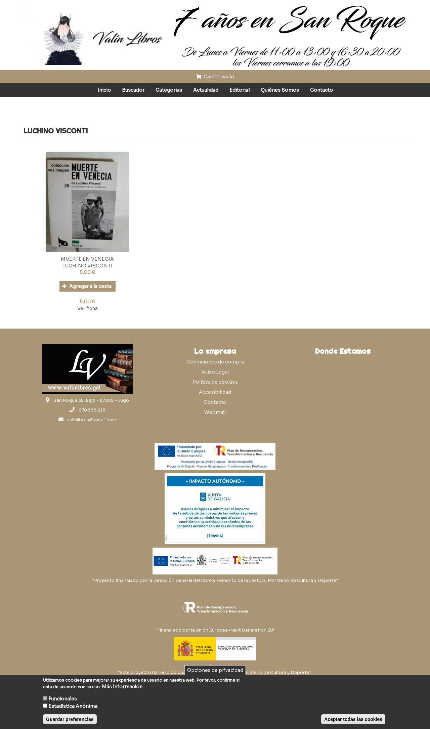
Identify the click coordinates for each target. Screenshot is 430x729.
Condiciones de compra (215, 362)
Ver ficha (87, 308)
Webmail (215, 412)
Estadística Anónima (72, 706)
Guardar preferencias (70, 719)
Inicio (104, 90)
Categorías (169, 90)
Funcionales (62, 699)
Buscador (133, 90)
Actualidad (205, 90)
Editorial (239, 90)
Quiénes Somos (280, 90)
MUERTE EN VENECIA (87, 259)
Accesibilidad (215, 392)
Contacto (321, 90)
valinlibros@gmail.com (91, 420)
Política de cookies (215, 382)
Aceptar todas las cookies (353, 719)
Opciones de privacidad (215, 670)
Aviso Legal (215, 372)
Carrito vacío (215, 77)
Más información (122, 687)
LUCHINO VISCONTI (87, 266)
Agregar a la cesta (87, 286)
